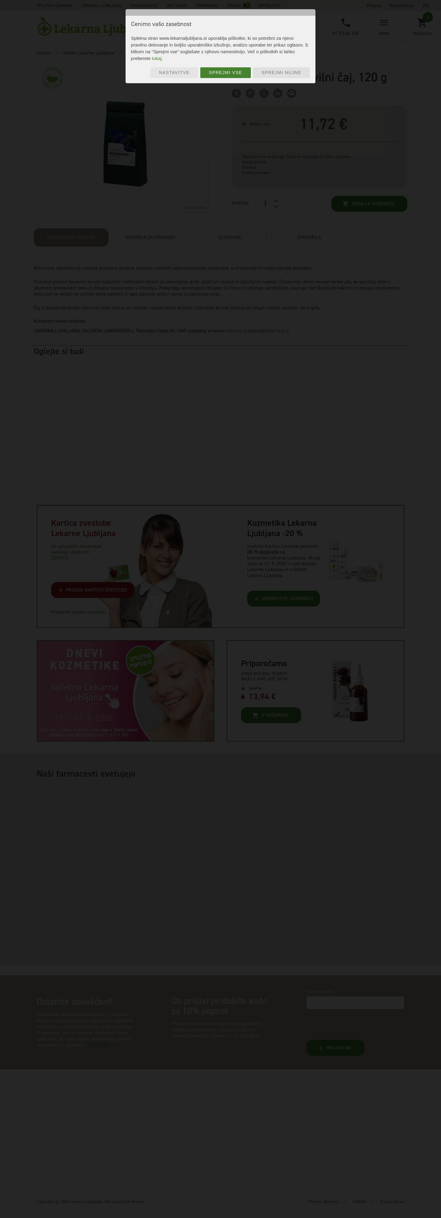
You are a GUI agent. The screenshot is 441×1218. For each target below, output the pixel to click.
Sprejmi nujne (281, 72)
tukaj (157, 58)
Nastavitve (174, 72)
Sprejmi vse (225, 72)
